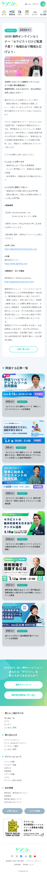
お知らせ (7, 768)
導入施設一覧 (9, 718)
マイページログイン (12, 740)
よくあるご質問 (10, 727)
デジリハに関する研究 (13, 780)
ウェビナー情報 (10, 765)
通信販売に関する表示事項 (15, 861)
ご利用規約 (17, 864)
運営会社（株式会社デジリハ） (16, 793)
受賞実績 (7, 771)
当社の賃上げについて (13, 802)
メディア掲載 (9, 774)
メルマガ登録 (34, 811)
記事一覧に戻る (23, 349)
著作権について (28, 864)
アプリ (6, 721)
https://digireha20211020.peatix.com (21, 249)
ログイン (36, 4)
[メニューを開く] (43, 4)
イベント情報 (9, 762)
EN (29, 4)
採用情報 (7, 796)
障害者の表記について (13, 799)
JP (26, 4)
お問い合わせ (12, 811)
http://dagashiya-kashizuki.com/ (19, 282)
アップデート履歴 (11, 746)
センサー (7, 724)
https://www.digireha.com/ (16, 264)
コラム (6, 777)
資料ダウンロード (23, 685)
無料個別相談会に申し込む (23, 695)
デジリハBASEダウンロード (15, 743)
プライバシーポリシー (33, 861)
